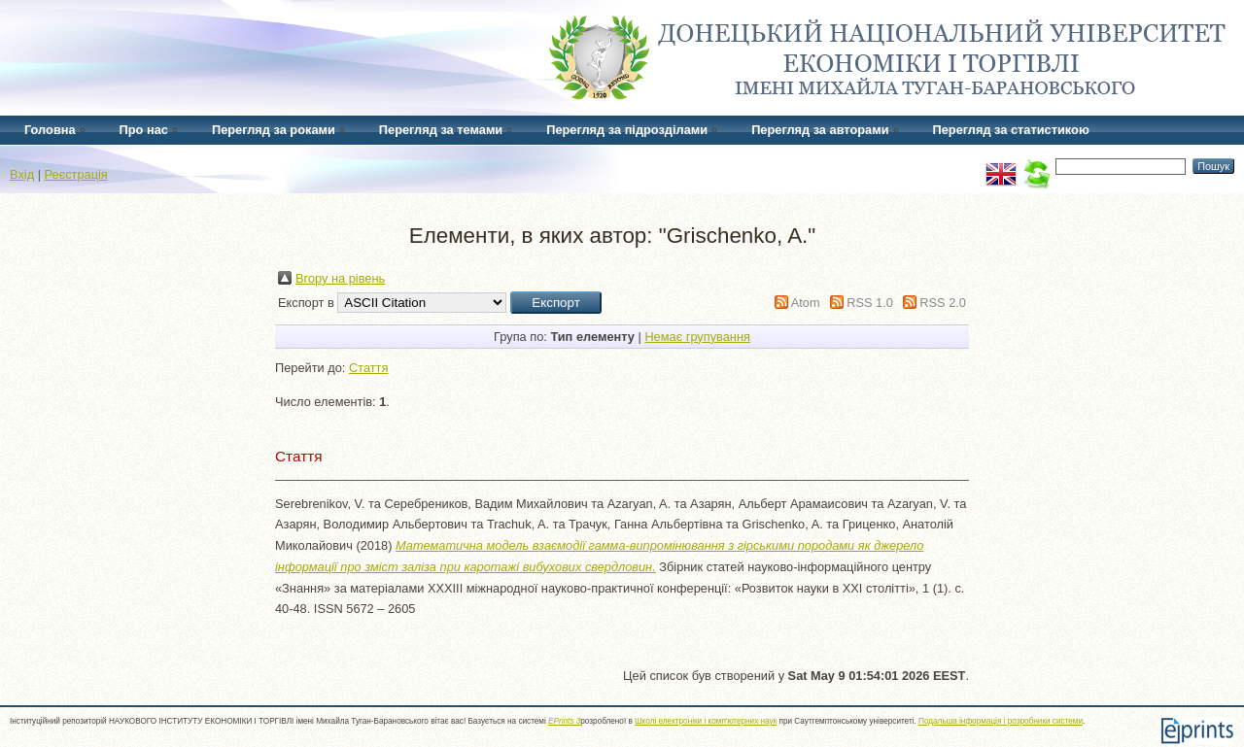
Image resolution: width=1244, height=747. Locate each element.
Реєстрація (76, 174)
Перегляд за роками (273, 129)
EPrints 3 (564, 721)
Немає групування (697, 336)
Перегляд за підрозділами (627, 129)
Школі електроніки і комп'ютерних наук (706, 721)
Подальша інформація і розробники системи (1000, 721)
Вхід (22, 174)
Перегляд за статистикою (1011, 129)
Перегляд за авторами (819, 129)
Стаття (368, 367)
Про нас (144, 129)
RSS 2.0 (942, 302)
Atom (805, 302)
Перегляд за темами (440, 129)
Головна (50, 129)
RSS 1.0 (870, 302)
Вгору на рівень (340, 278)
